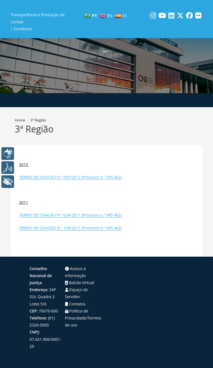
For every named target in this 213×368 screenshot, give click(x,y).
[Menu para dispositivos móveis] (106, 100)
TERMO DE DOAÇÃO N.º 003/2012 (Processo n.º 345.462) (70, 177)
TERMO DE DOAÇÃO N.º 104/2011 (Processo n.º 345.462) (70, 228)
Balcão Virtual (79, 282)
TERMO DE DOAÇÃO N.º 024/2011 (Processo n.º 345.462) (70, 215)
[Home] (20, 120)
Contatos (75, 304)
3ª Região (38, 120)
